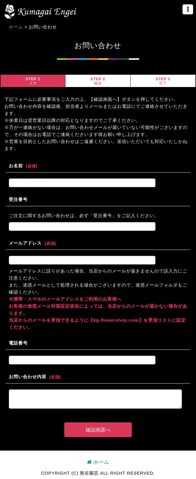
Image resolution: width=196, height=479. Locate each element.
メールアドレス (25, 243)
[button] (188, 9)
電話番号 (18, 342)
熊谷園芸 (40, 11)
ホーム (98, 462)
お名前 (16, 165)
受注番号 (18, 199)
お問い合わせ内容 (27, 376)
